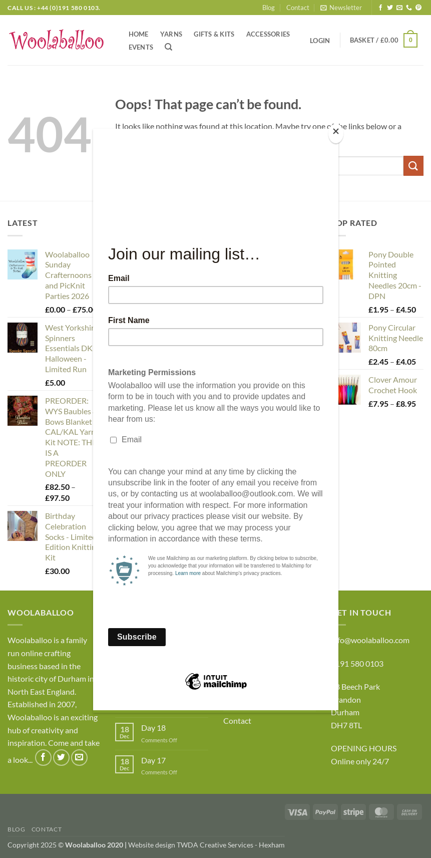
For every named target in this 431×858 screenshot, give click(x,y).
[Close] (335, 133)
